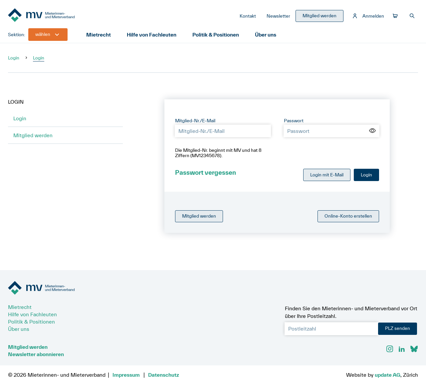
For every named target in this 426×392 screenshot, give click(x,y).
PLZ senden (397, 328)
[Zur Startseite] (58, 15)
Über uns (265, 35)
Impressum (126, 375)
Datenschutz (163, 375)
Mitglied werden (33, 135)
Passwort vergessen (205, 172)
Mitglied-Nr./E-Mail (195, 120)
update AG (387, 375)
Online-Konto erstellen (348, 216)
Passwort (294, 120)
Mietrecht (98, 35)
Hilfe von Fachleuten (151, 35)
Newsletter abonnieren (36, 354)
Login (13, 57)
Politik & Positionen (215, 35)
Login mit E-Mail (326, 174)
